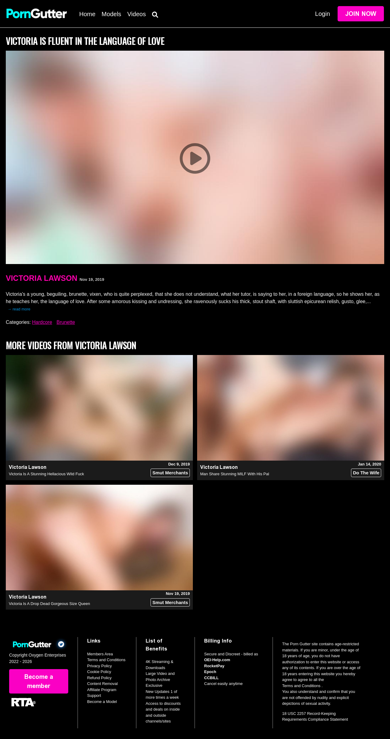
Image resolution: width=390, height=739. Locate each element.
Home (87, 14)
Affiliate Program (101, 689)
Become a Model (102, 701)
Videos (136, 14)
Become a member (38, 681)
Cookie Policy (99, 671)
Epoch (210, 671)
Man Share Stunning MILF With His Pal (234, 474)
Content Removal (102, 683)
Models (111, 14)
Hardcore (42, 322)
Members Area (100, 654)
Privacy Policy (99, 666)
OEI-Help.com (217, 659)
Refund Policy (99, 678)
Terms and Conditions (106, 659)
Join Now (360, 13)
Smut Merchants (170, 472)
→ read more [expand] (19, 309)
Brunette (66, 322)
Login (322, 13)
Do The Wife (366, 472)
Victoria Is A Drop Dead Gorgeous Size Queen (49, 603)
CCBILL (211, 678)
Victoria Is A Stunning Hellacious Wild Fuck (46, 474)
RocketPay (214, 666)
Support (94, 695)
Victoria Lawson (41, 278)
